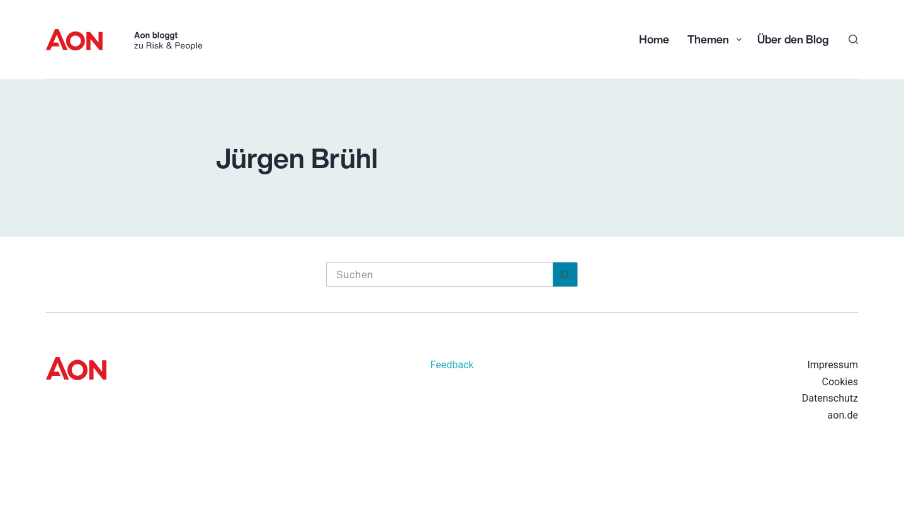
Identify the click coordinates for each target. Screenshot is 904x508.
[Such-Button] (565, 274)
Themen (716, 39)
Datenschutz (830, 398)
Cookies (840, 382)
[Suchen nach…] (439, 274)
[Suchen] (853, 39)
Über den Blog (792, 39)
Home (654, 39)
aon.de (843, 415)
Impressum (832, 365)
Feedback (452, 365)
